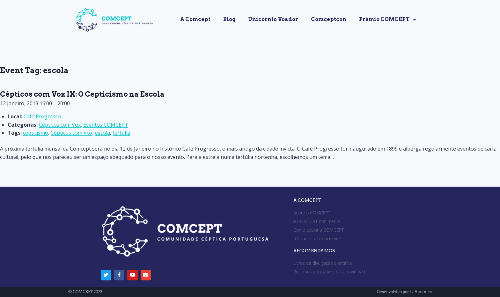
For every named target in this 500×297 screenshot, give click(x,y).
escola (102, 132)
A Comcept (195, 19)
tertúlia (121, 132)
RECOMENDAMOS (314, 251)
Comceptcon (328, 19)
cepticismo (35, 132)
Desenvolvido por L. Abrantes (404, 291)
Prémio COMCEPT (387, 19)
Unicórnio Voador (273, 19)
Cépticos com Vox (60, 124)
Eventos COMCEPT (105, 124)
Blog (229, 19)
